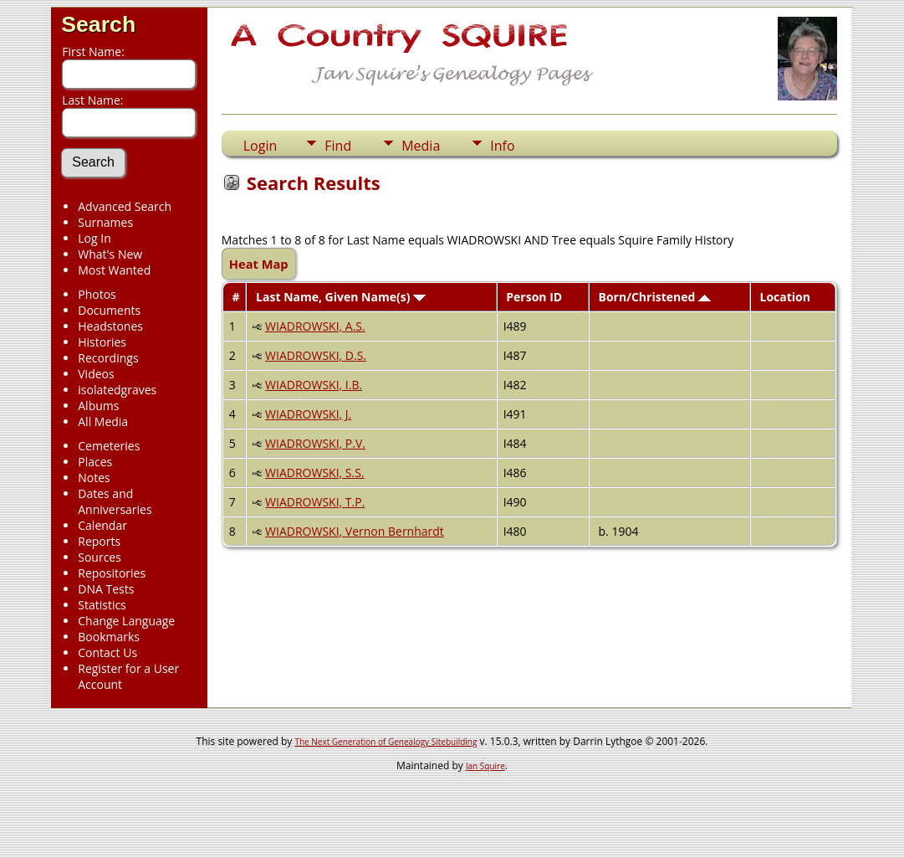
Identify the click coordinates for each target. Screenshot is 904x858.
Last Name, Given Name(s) (341, 297)
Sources (99, 557)
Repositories (112, 573)
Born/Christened (655, 297)
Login (260, 145)
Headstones (110, 326)
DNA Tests (106, 589)
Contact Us (107, 652)
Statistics (102, 605)
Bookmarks (109, 637)
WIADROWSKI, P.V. (315, 443)
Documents (109, 310)
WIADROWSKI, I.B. (313, 385)
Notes (94, 478)
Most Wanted (114, 270)
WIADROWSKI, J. (308, 414)
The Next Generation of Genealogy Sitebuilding (385, 742)
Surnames (105, 222)
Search (98, 24)
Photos (97, 294)
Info (502, 145)
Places (95, 462)
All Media (103, 421)
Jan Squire (485, 766)
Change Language (126, 621)
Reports (99, 541)
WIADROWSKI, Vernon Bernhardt (354, 531)
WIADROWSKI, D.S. (315, 355)
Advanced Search (124, 206)
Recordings (108, 358)
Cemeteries (109, 446)
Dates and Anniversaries (114, 501)
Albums (98, 406)
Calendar (102, 525)
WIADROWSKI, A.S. (315, 326)
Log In (94, 238)
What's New (110, 254)
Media (420, 145)
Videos (96, 374)
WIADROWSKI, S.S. (314, 472)
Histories (102, 342)
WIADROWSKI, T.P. (315, 502)
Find (337, 145)
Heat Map (259, 263)
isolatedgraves (117, 390)
